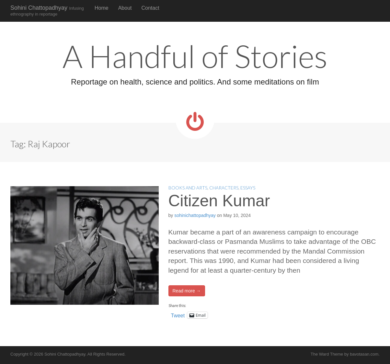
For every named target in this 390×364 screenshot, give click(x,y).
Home (102, 8)
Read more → (187, 290)
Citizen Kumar (219, 201)
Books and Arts (187, 187)
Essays (247, 187)
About (125, 8)
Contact (150, 8)
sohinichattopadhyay (195, 215)
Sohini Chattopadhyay (47, 11)
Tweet (178, 315)
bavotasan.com (364, 354)
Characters (223, 187)
